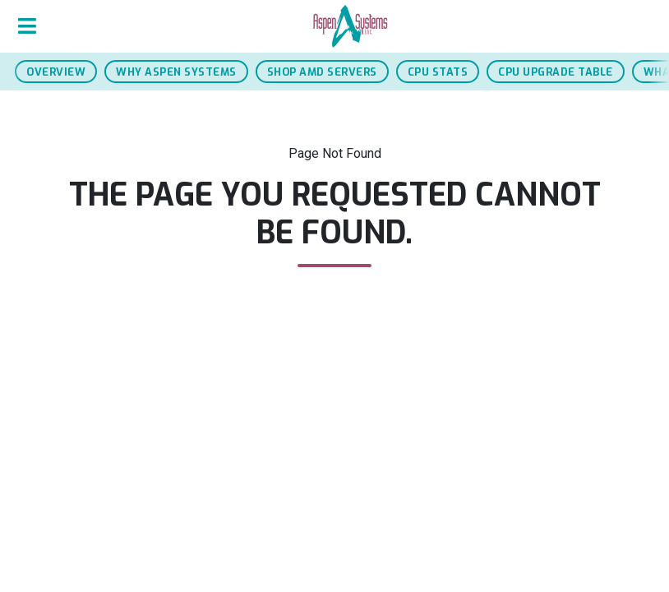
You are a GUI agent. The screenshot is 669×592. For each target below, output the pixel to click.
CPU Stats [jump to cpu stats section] (438, 72)
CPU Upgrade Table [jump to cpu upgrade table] (555, 72)
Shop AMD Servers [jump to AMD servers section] (322, 72)
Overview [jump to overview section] (55, 72)
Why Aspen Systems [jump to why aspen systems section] (176, 72)
